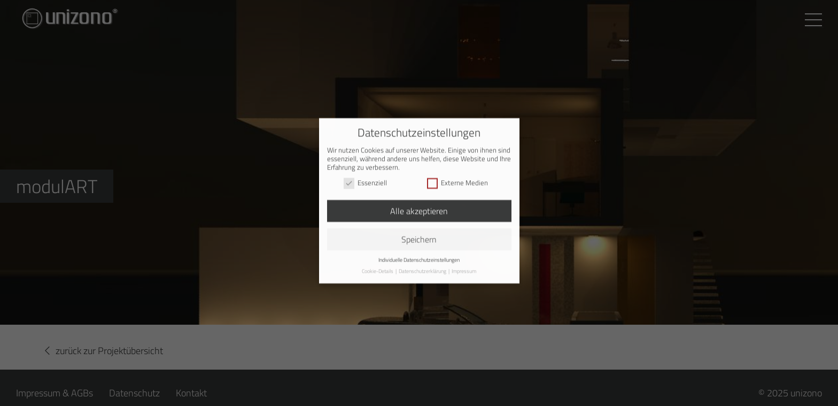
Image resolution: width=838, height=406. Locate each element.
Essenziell (365, 179)
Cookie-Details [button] (378, 268)
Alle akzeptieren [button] (419, 207)
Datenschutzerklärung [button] (423, 268)
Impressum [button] (464, 268)
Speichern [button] (419, 235)
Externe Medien (457, 179)
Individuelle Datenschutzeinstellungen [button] (419, 256)
